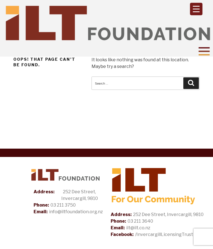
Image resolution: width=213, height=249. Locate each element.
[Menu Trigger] (196, 9)
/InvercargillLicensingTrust (164, 234)
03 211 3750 (63, 205)
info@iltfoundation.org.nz (76, 211)
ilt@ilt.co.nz (138, 227)
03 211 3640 (140, 221)
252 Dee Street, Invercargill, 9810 (79, 195)
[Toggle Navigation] (204, 51)
